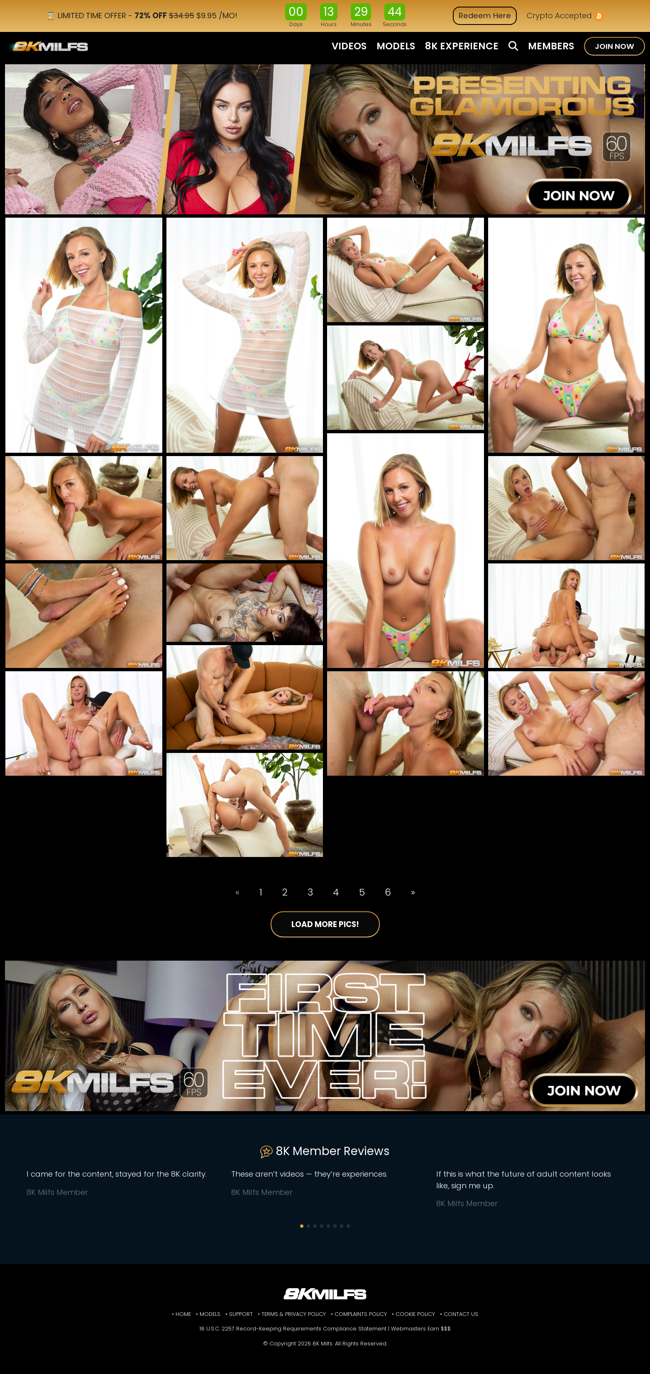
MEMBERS (551, 46)
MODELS (395, 46)
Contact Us (461, 1314)
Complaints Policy (361, 1314)
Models (210, 1314)
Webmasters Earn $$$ (421, 1328)
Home (183, 1314)
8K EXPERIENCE (461, 46)
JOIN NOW (614, 46)
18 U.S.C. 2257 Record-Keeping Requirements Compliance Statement (292, 1328)
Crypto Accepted (565, 15)
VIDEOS (349, 46)
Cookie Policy (415, 1314)
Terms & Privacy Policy (293, 1314)
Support (241, 1314)
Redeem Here (485, 15)
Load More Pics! (325, 924)
